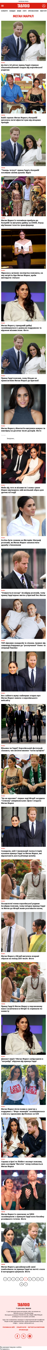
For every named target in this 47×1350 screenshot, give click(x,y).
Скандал (12, 11)
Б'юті (24, 11)
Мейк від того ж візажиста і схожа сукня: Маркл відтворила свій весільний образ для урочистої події (22, 490)
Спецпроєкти (21, 1327)
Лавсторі (43, 11)
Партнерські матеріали (36, 1327)
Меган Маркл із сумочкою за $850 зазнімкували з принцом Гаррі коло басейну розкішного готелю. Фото (22, 1216)
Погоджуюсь (4, 1349)
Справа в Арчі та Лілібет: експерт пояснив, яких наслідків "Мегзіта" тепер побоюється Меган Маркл (22, 1164)
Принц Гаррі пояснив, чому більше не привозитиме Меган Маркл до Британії (20, 379)
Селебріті (4, 11)
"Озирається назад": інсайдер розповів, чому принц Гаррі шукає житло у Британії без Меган (23, 594)
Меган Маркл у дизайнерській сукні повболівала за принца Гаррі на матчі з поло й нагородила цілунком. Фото (23, 1269)
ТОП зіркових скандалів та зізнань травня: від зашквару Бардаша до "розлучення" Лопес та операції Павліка (23, 645)
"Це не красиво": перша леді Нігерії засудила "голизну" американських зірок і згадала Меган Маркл (23, 800)
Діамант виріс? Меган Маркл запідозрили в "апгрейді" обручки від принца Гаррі (22, 1060)
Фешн (19, 11)
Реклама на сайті (9, 1327)
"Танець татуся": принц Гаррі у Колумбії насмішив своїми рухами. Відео (20, 171)
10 (21, 1284)
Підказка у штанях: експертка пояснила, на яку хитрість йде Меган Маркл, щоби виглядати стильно (22, 275)
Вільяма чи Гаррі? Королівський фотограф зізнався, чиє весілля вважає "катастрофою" (23, 749)
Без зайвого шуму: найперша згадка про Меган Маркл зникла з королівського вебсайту (21, 698)
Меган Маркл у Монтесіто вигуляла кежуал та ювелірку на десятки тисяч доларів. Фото (23, 429)
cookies (19, 1347)
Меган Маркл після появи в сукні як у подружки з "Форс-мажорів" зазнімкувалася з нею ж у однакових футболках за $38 (23, 1111)
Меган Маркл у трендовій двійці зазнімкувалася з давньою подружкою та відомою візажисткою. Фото (21, 328)
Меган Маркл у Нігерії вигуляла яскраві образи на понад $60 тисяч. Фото (20, 957)
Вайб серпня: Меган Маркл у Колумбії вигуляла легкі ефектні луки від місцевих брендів (21, 120)
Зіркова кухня (33, 11)
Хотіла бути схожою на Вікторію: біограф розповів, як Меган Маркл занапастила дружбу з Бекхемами (21, 542)
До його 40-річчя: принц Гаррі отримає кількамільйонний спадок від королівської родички (21, 67)
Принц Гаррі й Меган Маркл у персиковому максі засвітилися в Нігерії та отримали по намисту (21, 1008)
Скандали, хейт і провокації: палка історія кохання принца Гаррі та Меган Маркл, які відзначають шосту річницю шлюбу (21, 853)
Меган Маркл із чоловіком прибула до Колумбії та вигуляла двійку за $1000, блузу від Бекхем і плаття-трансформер (22, 222)
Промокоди (23, 1330)
